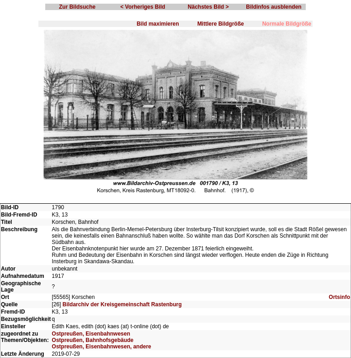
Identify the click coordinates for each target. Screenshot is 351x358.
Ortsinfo (339, 297)
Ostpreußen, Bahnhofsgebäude (92, 340)
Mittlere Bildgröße (220, 24)
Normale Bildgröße (286, 24)
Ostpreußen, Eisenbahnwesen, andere (101, 346)
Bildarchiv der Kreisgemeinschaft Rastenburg (122, 304)
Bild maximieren (158, 24)
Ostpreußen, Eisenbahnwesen (91, 334)
